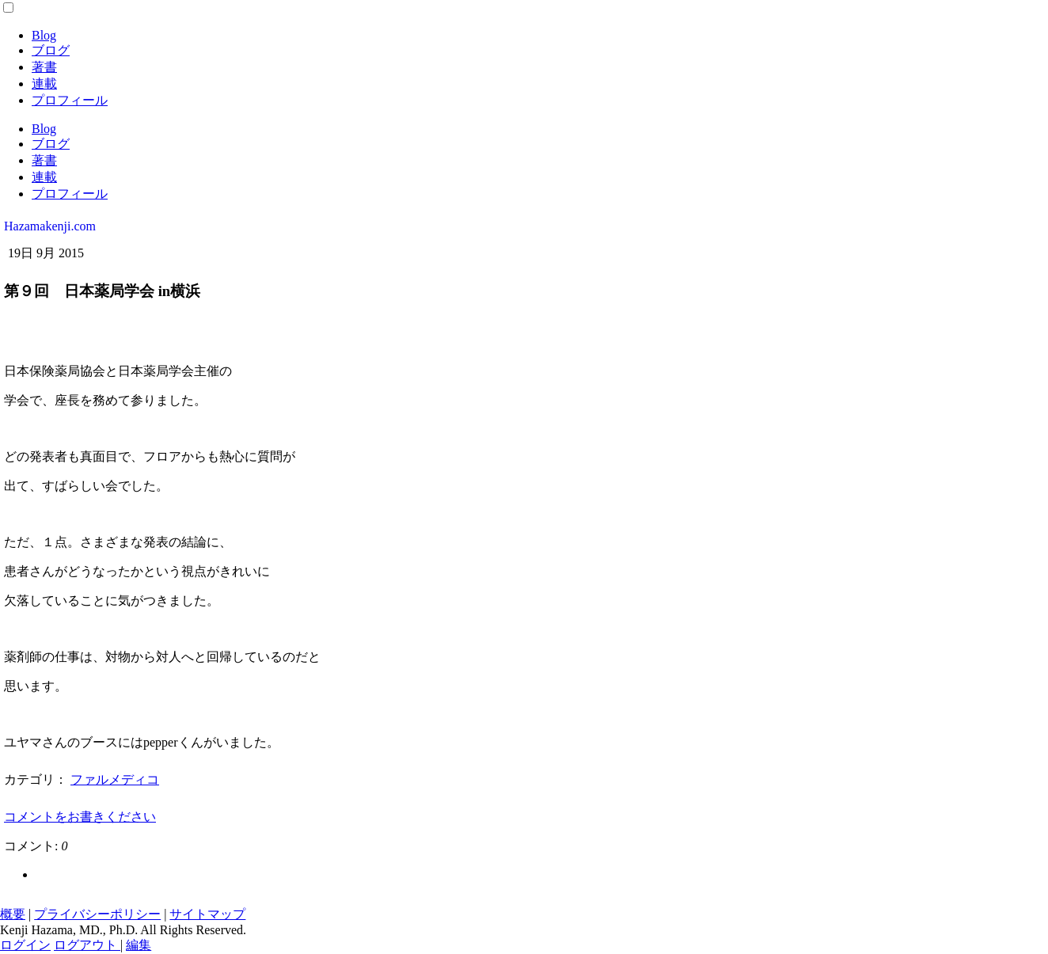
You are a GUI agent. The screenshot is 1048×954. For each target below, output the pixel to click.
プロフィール (70, 100)
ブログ (51, 50)
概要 (12, 914)
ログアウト (87, 945)
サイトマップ (207, 914)
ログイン (25, 945)
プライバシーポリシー (97, 914)
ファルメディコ (114, 779)
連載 (44, 83)
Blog (44, 35)
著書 (44, 67)
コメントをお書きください (80, 816)
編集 (138, 945)
